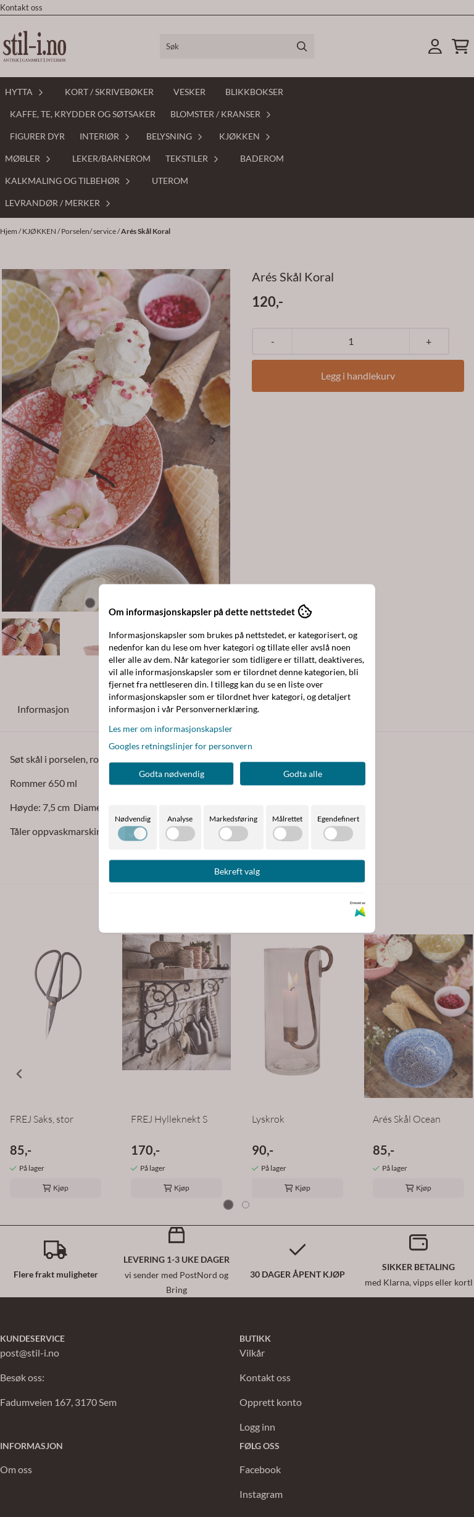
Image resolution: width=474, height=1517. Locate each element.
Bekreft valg (237, 871)
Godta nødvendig (171, 773)
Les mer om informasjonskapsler (171, 728)
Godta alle (302, 773)
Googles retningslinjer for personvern (180, 746)
